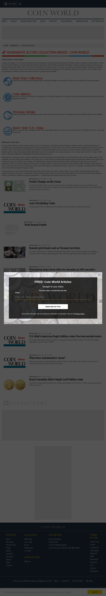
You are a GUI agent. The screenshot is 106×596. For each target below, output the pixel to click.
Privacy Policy (79, 314)
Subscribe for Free (53, 307)
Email (17, 293)
